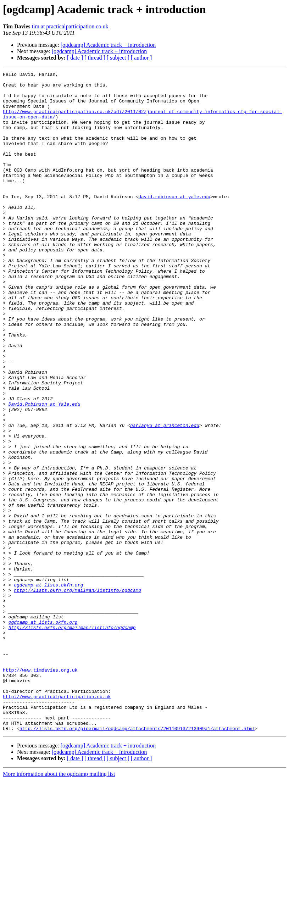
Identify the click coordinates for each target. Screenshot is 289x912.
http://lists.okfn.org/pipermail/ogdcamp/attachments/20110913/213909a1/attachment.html (137, 860)
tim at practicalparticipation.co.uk (70, 26)
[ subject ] (118, 58)
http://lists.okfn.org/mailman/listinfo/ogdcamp (77, 694)
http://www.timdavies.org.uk (40, 790)
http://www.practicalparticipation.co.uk (57, 822)
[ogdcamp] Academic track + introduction (108, 45)
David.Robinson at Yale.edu (44, 471)
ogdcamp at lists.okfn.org (48, 688)
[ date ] (75, 58)
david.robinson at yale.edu (174, 222)
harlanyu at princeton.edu (164, 496)
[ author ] (141, 58)
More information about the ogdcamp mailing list (59, 906)
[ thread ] (94, 58)
